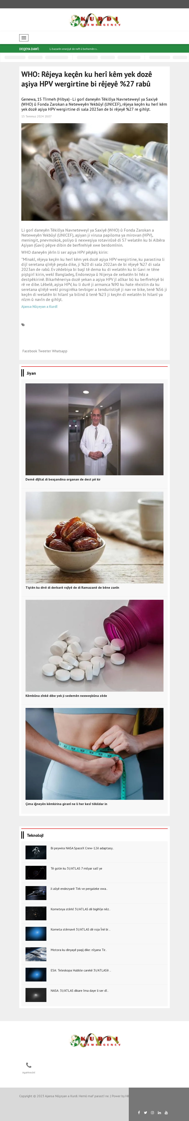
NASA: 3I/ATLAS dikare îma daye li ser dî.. (80, 990)
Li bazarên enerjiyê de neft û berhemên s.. (74, 49)
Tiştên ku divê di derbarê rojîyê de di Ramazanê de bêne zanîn (72, 587)
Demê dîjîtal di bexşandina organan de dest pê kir (63, 479)
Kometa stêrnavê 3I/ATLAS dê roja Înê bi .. (80, 929)
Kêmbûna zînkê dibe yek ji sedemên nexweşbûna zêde (66, 696)
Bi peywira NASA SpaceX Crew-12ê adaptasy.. (82, 848)
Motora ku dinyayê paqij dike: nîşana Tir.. (79, 950)
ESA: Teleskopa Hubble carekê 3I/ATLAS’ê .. (81, 970)
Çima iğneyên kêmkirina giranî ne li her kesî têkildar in (66, 804)
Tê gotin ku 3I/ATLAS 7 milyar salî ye (76, 868)
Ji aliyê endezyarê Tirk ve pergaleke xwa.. (79, 888)
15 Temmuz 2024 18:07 (36, 116)
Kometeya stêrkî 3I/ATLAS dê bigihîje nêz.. (80, 909)
